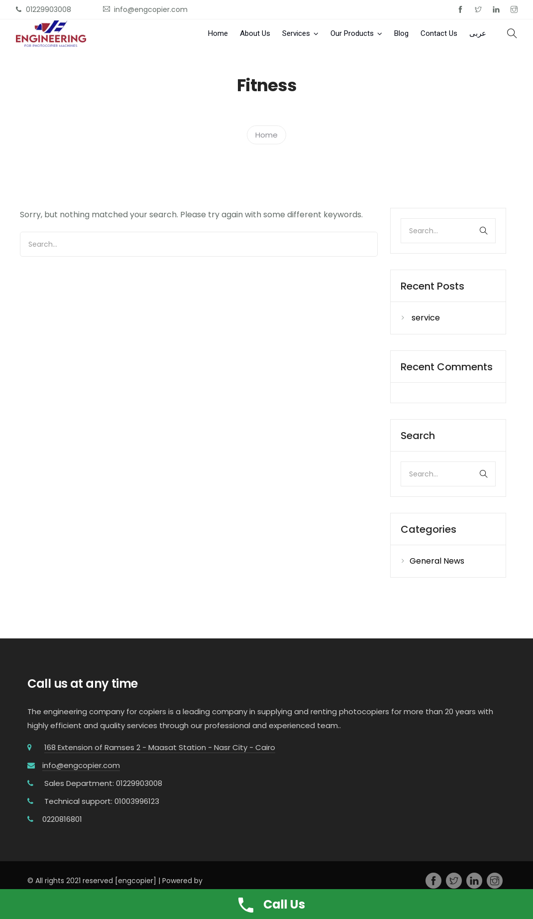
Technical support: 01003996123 (101, 801)
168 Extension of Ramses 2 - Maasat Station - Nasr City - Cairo (159, 747)
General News (437, 561)
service (426, 317)
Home (218, 33)
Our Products (352, 33)
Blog (401, 33)
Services (296, 33)
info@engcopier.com (81, 765)
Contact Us (439, 33)
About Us (255, 33)
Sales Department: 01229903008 (103, 783)
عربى (477, 33)
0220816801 (62, 819)
